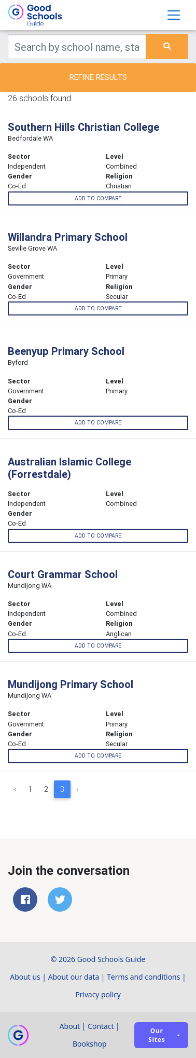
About (70, 1026)
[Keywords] (77, 46)
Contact (101, 1026)
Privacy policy (98, 994)
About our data (74, 977)
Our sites (156, 1035)
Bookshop (90, 1044)
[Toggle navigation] (174, 15)
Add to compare (98, 198)
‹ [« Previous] (15, 789)
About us (25, 977)
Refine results (98, 77)
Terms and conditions (143, 977)
